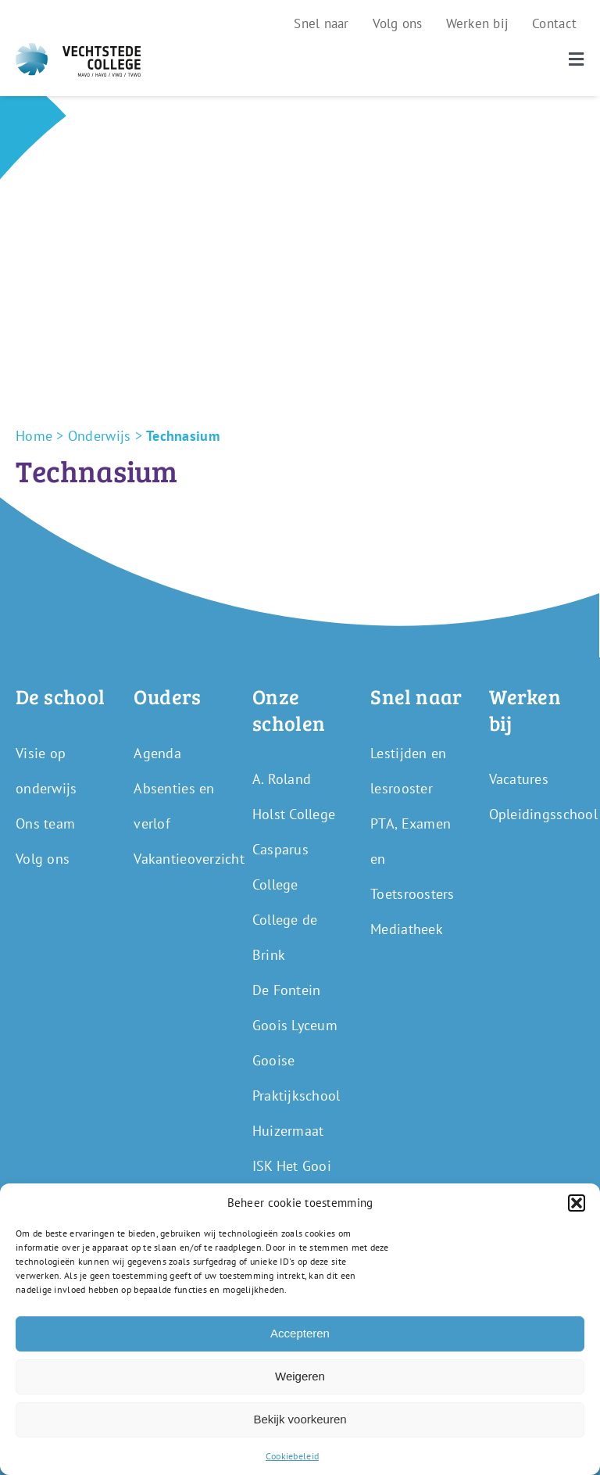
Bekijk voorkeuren (299, 1419)
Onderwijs (99, 436)
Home (34, 436)
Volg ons (43, 859)
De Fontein (286, 990)
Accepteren (300, 1333)
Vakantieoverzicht (189, 859)
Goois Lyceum (295, 1025)
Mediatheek (406, 929)
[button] (576, 1203)
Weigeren (300, 1376)
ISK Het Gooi (291, 1166)
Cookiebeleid (292, 1456)
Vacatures (518, 779)
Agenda (157, 753)
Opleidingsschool (543, 814)
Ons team (45, 823)
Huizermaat (288, 1131)
